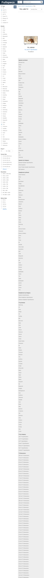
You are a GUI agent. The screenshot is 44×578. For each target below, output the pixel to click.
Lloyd (4, 78)
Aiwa (4, 30)
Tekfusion (21, 174)
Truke (20, 220)
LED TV (4, 10)
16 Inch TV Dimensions (24, 453)
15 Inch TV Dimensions (24, 518)
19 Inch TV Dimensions (24, 550)
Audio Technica (22, 154)
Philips (4, 103)
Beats (20, 177)
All (3, 8)
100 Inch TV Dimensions (24, 455)
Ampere (20, 58)
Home (19, 6)
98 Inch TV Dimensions (24, 464)
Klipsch (20, 183)
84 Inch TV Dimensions (24, 548)
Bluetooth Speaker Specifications (26, 142)
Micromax (5, 86)
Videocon (5, 130)
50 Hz (4, 200)
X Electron (5, 143)
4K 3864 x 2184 (6, 194)
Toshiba (4, 128)
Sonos (20, 44)
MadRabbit (21, 103)
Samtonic (5, 111)
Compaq (5, 42)
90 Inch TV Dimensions (24, 559)
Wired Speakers (22, 144)
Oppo (4, 99)
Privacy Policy (22, 567)
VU (3, 134)
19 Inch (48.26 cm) (7, 162)
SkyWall (5, 118)
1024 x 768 (5, 188)
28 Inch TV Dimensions (24, 530)
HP (19, 240)
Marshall (20, 51)
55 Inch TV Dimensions (24, 512)
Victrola (20, 76)
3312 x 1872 (6, 175)
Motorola (5, 88)
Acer (4, 28)
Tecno (20, 195)
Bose (20, 69)
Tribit (20, 46)
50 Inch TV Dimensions (24, 537)
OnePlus (5, 95)
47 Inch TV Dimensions (24, 509)
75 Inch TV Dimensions (24, 498)
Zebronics (5, 145)
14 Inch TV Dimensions (24, 534)
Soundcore (21, 67)
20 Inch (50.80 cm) (7, 164)
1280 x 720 (5, 186)
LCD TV (5, 12)
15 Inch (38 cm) (6, 158)
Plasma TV (5, 18)
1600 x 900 (5, 182)
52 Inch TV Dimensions (24, 467)
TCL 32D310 (30, 27)
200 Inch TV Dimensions (24, 435)
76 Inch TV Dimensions (24, 485)
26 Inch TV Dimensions (24, 528)
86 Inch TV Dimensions (24, 460)
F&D (20, 73)
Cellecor (5, 40)
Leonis (4, 74)
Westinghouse (6, 139)
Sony (4, 122)
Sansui (4, 113)
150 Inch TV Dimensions (24, 482)
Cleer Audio (21, 226)
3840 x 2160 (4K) (7, 173)
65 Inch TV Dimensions (24, 439)
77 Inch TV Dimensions (24, 458)
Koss (20, 186)
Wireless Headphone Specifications (26, 279)
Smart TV (5, 16)
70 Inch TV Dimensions (24, 437)
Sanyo (4, 116)
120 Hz (4, 206)
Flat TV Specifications (23, 427)
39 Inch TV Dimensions (24, 532)
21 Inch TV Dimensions (24, 514)
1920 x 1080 (6, 180)
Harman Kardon (22, 208)
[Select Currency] (20, 2)
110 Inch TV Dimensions (24, 555)
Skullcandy (21, 130)
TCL (4, 124)
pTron (20, 128)
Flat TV (4, 20)
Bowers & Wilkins (22, 119)
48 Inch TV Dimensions (24, 539)
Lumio (4, 80)
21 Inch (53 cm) (6, 166)
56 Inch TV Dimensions (24, 469)
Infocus (4, 61)
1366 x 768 (5, 184)
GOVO (20, 121)
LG (3, 76)
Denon (20, 172)
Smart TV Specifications (24, 423)
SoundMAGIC (22, 165)
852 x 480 (5, 190)
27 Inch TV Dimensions (24, 496)
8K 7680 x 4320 (6, 192)
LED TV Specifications (27, 6)
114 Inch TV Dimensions (24, 491)
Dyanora (5, 46)
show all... (5, 169)
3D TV (4, 14)
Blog (20, 563)
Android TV (5, 22)
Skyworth (5, 120)
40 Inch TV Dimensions (24, 444)
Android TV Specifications (24, 430)
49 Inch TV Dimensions (24, 543)
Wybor (4, 141)
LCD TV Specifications (23, 418)
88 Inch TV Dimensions (24, 546)
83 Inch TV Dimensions (24, 471)
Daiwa (4, 44)
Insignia (4, 63)
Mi (3, 84)
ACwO (20, 123)
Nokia (4, 93)
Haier (4, 53)
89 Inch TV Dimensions (24, 487)
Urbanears (21, 181)
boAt (20, 101)
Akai (4, 32)
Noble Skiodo (6, 90)
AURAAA (5, 34)
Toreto (20, 105)
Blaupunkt (5, 36)
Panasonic (5, 101)
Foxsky (4, 51)
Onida (4, 97)
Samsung (5, 109)
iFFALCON (5, 57)
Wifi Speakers (22, 149)
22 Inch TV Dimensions (24, 500)
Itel (3, 67)
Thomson (5, 126)
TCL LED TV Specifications (31, 29)
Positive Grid (21, 62)
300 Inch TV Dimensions (24, 480)
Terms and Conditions (24, 569)
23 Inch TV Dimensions (24, 525)
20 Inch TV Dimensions (24, 541)
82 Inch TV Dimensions (24, 462)
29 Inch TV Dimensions (24, 516)
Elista (4, 48)
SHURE (20, 224)
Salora (4, 107)
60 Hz (4, 202)
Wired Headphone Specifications (26, 277)
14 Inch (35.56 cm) (7, 156)
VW (4, 137)
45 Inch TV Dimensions (24, 552)
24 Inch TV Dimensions (24, 503)
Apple (20, 114)
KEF (19, 60)
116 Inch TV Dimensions (24, 494)
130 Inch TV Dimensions (24, 476)
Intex (4, 65)
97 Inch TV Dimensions (24, 557)
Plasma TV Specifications (24, 425)
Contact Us (21, 565)
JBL (19, 71)
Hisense (5, 55)
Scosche (20, 64)
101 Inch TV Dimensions (24, 489)
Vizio (4, 132)
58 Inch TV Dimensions (24, 473)
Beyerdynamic (22, 179)
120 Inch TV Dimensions (24, 449)
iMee (4, 59)
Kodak (4, 69)
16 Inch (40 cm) (6, 160)
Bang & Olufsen (22, 53)
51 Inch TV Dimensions (24, 521)
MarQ (4, 82)
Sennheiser (21, 83)
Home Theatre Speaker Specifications (27, 147)
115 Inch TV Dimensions (24, 478)
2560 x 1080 (6, 177)
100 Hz (4, 204)
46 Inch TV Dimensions (24, 505)
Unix (20, 134)
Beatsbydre (21, 116)
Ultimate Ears (21, 42)
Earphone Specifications (24, 275)
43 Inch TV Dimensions (24, 523)
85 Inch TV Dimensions (24, 451)
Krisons (4, 72)
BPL (4, 38)
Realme (4, 105)
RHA (20, 217)
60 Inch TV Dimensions (24, 442)
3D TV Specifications (23, 421)
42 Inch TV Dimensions (24, 507)
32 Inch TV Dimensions (24, 446)
